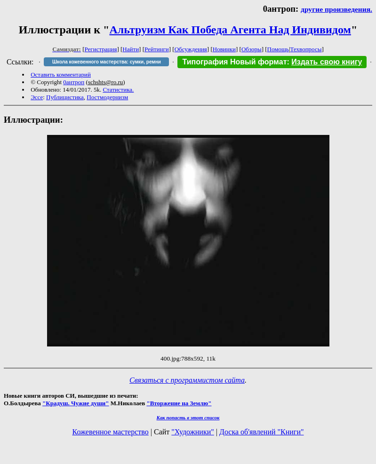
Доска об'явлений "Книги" (261, 432)
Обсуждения (191, 49)
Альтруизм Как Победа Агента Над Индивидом (230, 30)
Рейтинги (156, 49)
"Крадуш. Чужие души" (75, 403)
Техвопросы (306, 49)
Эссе (37, 97)
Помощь (278, 49)
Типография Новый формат (234, 62)
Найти (130, 49)
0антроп (73, 82)
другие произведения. (336, 9)
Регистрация (101, 49)
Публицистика (65, 97)
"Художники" (192, 432)
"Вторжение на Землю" (178, 403)
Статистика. (118, 89)
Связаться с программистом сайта (187, 380)
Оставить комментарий (61, 74)
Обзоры (251, 49)
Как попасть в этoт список (188, 417)
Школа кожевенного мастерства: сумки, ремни (106, 61)
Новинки (224, 49)
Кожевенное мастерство (110, 432)
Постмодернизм (107, 97)
